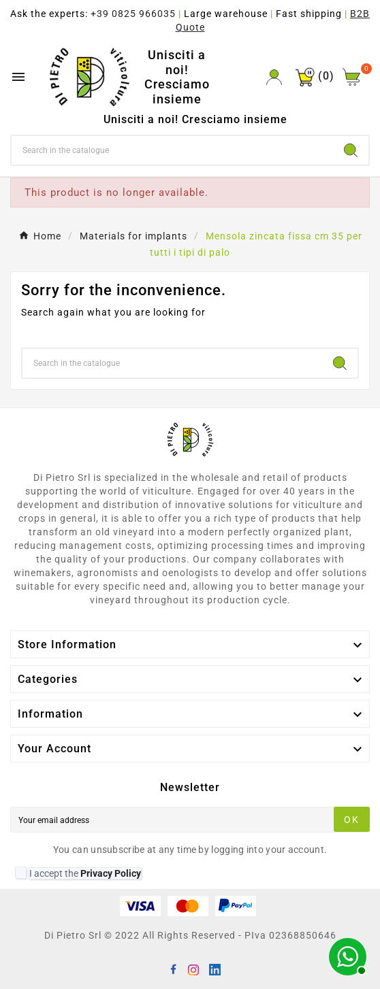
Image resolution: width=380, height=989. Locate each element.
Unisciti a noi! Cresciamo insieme (177, 77)
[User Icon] (274, 77)
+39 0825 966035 (133, 13)
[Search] (172, 150)
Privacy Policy (110, 873)
